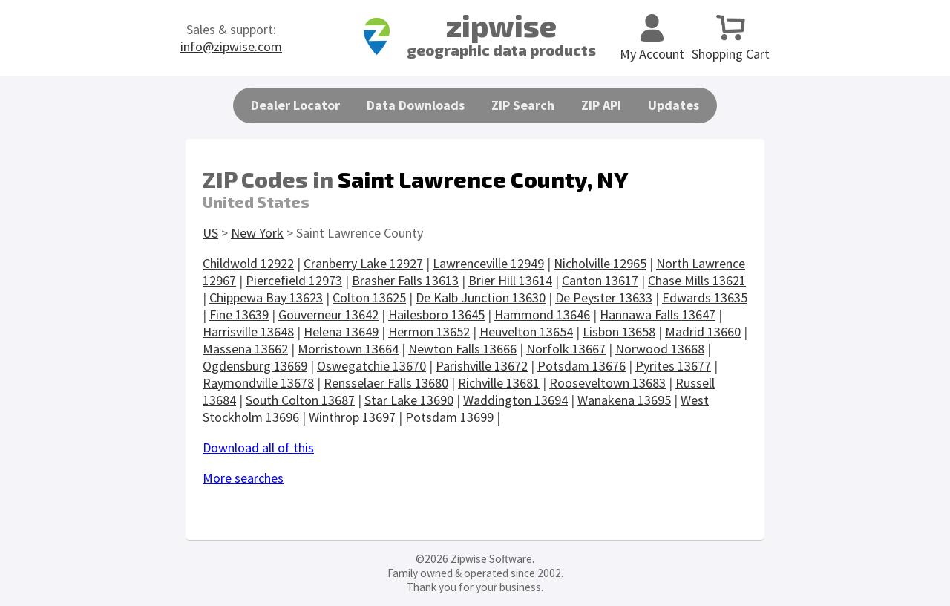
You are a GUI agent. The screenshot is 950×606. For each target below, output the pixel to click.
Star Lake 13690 (408, 399)
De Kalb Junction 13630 (481, 297)
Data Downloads (416, 105)
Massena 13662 (245, 348)
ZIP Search (522, 105)
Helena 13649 (341, 331)
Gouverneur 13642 (328, 314)
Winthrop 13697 (352, 417)
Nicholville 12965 (600, 263)
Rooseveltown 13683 (607, 382)
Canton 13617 (600, 280)
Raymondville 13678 (258, 382)
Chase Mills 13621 (697, 280)
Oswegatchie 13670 (371, 365)
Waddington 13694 (515, 399)
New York (257, 232)
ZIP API (601, 105)
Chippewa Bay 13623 (266, 297)
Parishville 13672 (482, 365)
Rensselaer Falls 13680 (386, 382)
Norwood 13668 (659, 348)
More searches (243, 477)
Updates (673, 105)
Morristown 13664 (348, 348)
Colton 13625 (369, 297)
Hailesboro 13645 (436, 314)
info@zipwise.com (231, 46)
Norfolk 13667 (566, 348)
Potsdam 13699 (449, 417)
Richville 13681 (499, 382)
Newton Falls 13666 (462, 348)
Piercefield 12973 (294, 280)
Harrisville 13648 (248, 331)
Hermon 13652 (429, 331)
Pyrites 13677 (673, 365)
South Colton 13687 (300, 399)
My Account (652, 45)
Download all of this (258, 447)
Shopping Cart (731, 45)
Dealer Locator (295, 105)
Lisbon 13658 (619, 331)
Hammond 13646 (542, 314)
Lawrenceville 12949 (488, 263)
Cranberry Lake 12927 (363, 263)
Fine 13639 (239, 314)
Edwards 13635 (704, 297)
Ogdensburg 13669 (255, 365)
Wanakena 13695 (624, 399)
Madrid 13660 (703, 331)
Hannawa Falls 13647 (657, 314)
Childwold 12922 (248, 263)
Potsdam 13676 (581, 365)
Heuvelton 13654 (526, 331)
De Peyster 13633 (603, 297)
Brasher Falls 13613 (405, 280)
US (210, 232)
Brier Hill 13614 (510, 280)
